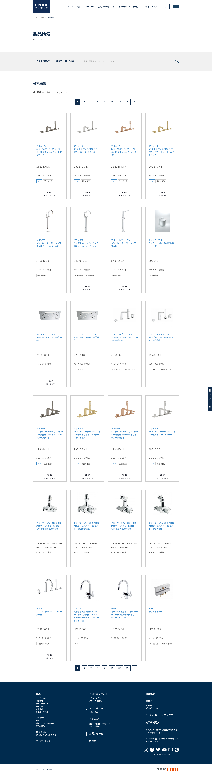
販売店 (136, 7)
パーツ (38, 721)
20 (119, 102)
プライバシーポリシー (42, 770)
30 (127, 102)
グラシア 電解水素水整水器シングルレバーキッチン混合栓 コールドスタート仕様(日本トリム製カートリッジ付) (87, 615)
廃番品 (57, 61)
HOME (35, 18)
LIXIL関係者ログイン (154, 733)
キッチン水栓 (41, 698)
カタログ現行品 (41, 61)
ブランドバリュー (96, 698)
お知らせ (150, 701)
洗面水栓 (39, 710)
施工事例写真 (152, 723)
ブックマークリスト (210, 401)
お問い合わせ (103, 7)
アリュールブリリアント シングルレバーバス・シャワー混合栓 (124, 243)
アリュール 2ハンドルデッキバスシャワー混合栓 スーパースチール (87, 149)
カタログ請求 (94, 727)
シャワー (39, 707)
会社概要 (150, 694)
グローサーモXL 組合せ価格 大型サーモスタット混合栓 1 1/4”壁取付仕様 (161, 526)
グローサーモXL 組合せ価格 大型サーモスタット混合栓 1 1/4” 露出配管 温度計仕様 (48, 526)
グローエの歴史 (95, 701)
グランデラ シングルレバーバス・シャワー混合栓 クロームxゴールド (49, 243)
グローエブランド (98, 694)
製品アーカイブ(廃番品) (45, 724)
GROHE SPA (41, 732)
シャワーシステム (43, 704)
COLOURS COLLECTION (46, 735)
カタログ (93, 720)
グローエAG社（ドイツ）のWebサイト (161, 739)
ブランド (69, 7)
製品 (78, 7)
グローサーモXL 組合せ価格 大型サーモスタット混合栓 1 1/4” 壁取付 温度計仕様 (123, 526)
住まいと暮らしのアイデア (159, 715)
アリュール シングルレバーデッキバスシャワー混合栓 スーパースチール (162, 432)
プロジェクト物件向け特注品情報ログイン (162, 730)
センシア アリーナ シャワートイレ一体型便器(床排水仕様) (161, 243)
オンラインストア (149, 7)
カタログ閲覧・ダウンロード (100, 724)
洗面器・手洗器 (42, 712)
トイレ (38, 715)
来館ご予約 (93, 712)
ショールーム (89, 7)
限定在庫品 (40, 726)
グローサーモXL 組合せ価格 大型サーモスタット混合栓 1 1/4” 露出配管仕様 (86, 526)
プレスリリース (152, 708)
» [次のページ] (134, 102)
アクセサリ (40, 718)
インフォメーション (121, 7)
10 (112, 102)
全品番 (69, 61)
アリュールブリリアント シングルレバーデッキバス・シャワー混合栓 (124, 338)
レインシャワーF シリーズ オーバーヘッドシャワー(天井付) (49, 338)
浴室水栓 (39, 701)
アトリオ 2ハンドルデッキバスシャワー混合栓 (49, 612)
